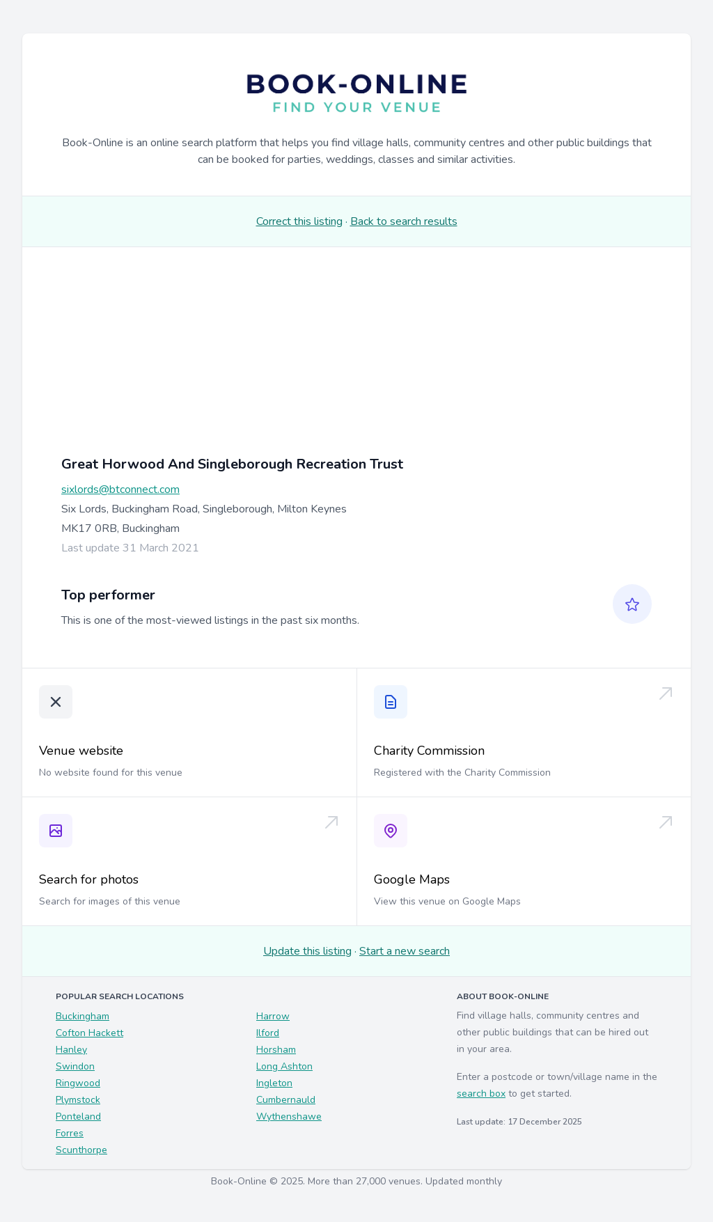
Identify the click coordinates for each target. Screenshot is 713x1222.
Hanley (71, 1049)
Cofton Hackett (89, 1033)
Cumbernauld (285, 1099)
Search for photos (89, 879)
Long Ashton (284, 1066)
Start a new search (404, 951)
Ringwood (78, 1083)
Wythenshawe (289, 1116)
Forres (70, 1133)
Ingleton (274, 1083)
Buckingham (82, 1016)
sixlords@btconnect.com (120, 489)
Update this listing (307, 951)
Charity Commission (429, 750)
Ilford (267, 1033)
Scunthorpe (81, 1150)
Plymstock (78, 1099)
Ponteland (78, 1116)
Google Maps (412, 879)
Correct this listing (299, 221)
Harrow (273, 1016)
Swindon (75, 1066)
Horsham (276, 1049)
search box (481, 1093)
